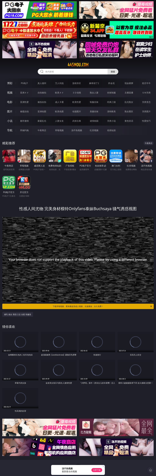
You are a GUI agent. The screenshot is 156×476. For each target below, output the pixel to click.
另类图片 (146, 111)
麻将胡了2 (94, 83)
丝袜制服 (111, 92)
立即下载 (97, 470)
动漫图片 (76, 111)
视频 (9, 92)
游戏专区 (76, 83)
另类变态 (146, 102)
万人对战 (59, 83)
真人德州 (42, 83)
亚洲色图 (42, 111)
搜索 (113, 71)
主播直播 (129, 92)
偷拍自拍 (42, 102)
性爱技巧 (146, 120)
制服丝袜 (94, 102)
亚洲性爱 (24, 102)
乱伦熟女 (129, 102)
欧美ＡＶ (59, 92)
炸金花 (111, 83)
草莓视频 (59, 130)
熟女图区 (129, 111)
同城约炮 (24, 130)
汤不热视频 (76, 130)
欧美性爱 (76, 102)
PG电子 (24, 83)
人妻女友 (59, 120)
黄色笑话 (129, 120)
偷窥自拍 (24, 111)
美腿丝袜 (94, 111)
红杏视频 (94, 130)
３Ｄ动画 (76, 92)
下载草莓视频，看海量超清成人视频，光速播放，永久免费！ (102, 306)
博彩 (9, 83)
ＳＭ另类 (146, 92)
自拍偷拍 (42, 92)
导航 (9, 130)
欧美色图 (59, 111)
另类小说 (111, 120)
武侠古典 (76, 120)
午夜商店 (42, 130)
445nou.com (78, 64)
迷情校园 (94, 120)
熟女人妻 (94, 92)
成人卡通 (59, 102)
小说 (9, 121)
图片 (9, 111)
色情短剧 (111, 130)
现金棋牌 (129, 83)
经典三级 (111, 102)
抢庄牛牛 (146, 83)
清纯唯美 (111, 111)
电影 (9, 102)
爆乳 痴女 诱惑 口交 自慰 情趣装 (17, 314)
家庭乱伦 (42, 120)
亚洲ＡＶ (24, 92)
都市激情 (24, 120)
